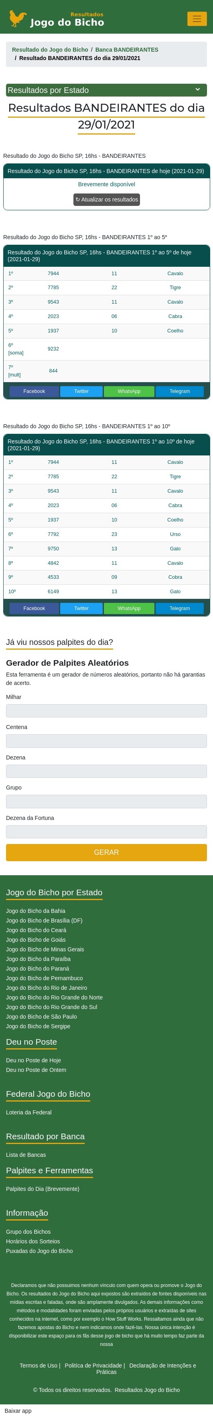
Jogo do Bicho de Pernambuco (44, 978)
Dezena (15, 757)
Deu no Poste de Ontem (36, 1070)
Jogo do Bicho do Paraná (37, 968)
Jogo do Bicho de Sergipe (38, 1026)
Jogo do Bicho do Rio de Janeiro (46, 988)
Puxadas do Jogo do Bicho (39, 1251)
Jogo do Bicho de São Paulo (41, 1016)
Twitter (81, 391)
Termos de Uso (38, 1365)
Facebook (34, 391)
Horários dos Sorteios (33, 1241)
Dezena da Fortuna (30, 818)
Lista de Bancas (26, 1155)
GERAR (106, 852)
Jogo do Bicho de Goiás (36, 940)
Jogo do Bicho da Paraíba (38, 959)
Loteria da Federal (29, 1112)
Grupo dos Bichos (28, 1232)
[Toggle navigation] (197, 19)
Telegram (180, 391)
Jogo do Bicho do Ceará (36, 930)
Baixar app (18, 1411)
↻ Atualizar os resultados (106, 199)
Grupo (14, 787)
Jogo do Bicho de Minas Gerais (45, 949)
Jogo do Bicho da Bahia (35, 911)
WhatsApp (129, 391)
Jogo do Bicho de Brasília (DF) (44, 920)
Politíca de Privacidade (93, 1365)
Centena (16, 727)
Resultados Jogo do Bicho (147, 1390)
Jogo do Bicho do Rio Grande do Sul (51, 1007)
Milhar (13, 697)
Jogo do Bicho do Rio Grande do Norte (54, 997)
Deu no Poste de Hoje (33, 1060)
